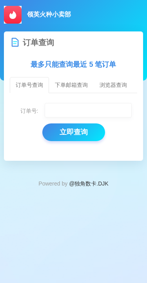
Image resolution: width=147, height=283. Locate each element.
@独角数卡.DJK (89, 183)
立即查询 (74, 132)
